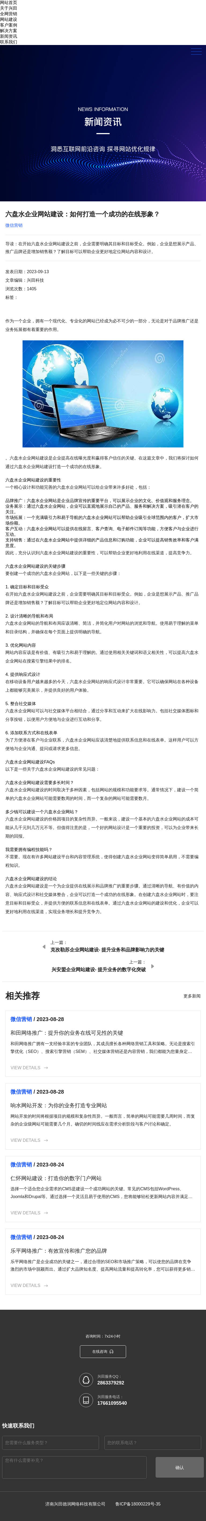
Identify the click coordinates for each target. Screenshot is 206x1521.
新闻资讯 (8, 36)
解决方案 (8, 30)
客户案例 (8, 25)
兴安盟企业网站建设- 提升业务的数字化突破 (99, 969)
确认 (179, 1467)
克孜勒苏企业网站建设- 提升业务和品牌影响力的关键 (107, 949)
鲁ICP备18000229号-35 (138, 1504)
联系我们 (8, 42)
